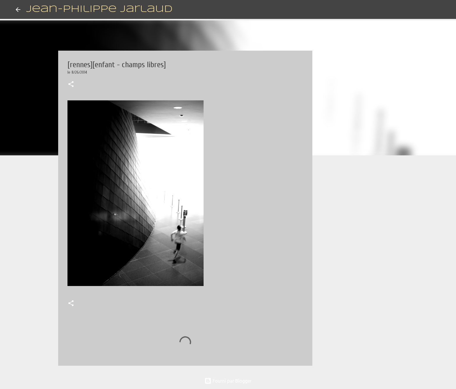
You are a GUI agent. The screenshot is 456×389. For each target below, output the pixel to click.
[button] (70, 85)
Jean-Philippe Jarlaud (99, 9)
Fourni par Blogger (228, 380)
